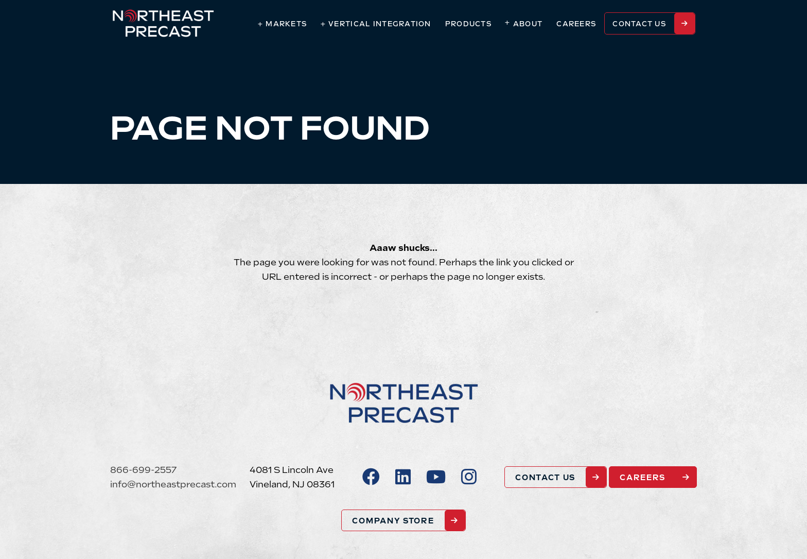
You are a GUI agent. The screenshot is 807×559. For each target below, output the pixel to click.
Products (468, 24)
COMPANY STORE (393, 520)
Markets (286, 24)
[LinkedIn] (403, 477)
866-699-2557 (143, 470)
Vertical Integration (379, 24)
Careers (576, 24)
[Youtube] (436, 477)
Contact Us (639, 24)
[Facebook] (371, 477)
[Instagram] (469, 477)
